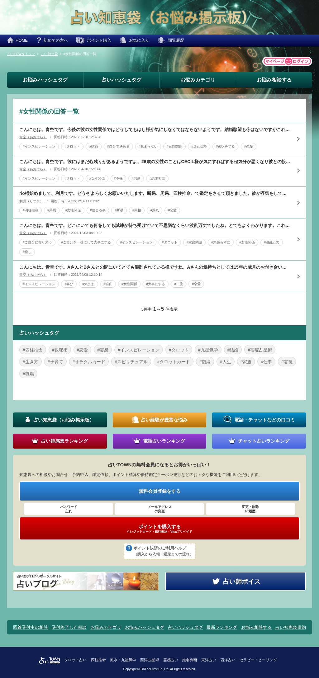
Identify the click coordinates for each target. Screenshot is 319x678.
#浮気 (154, 210)
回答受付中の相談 (30, 627)
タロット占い (75, 660)
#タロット (72, 146)
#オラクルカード (89, 361)
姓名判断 (189, 660)
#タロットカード (173, 361)
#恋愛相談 (157, 178)
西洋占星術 (149, 660)
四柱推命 (98, 660)
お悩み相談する (274, 79)
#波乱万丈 (271, 242)
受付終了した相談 (69, 627)
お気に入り (139, 40)
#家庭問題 (194, 242)
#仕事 (266, 361)
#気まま (88, 284)
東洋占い (208, 660)
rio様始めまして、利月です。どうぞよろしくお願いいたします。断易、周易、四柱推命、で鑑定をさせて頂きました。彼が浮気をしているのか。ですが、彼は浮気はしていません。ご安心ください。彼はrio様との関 (154, 193)
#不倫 (118, 178)
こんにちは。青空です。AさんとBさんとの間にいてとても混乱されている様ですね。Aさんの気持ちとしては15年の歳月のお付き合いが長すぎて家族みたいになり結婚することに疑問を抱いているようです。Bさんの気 (154, 267)
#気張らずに (220, 242)
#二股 (178, 284)
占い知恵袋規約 (290, 627)
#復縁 (205, 361)
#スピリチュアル (131, 361)
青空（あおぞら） (33, 137)
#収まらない (148, 146)
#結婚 (93, 146)
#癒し (27, 252)
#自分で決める (118, 146)
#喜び (68, 284)
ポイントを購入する (159, 528)
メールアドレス (159, 509)
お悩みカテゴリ (197, 79)
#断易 (119, 210)
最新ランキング (222, 627)
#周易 (51, 210)
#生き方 (30, 361)
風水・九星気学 (123, 660)
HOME (22, 40)
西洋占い (228, 660)
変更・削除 (250, 509)
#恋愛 (248, 146)
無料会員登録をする (160, 491)
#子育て (55, 361)
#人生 (225, 361)
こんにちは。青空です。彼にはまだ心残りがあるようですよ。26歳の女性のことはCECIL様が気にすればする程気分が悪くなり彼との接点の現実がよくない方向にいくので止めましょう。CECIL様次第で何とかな (154, 161)
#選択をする (225, 146)
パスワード (69, 509)
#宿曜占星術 (260, 349)
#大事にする (155, 284)
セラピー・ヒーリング (258, 660)
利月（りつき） (31, 201)
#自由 (108, 284)
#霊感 (102, 349)
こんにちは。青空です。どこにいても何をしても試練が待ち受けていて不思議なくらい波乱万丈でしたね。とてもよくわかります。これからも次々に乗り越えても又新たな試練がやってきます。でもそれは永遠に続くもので (154, 225)
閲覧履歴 (176, 40)
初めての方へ (56, 40)
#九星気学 (208, 349)
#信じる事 (98, 210)
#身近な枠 (199, 146)
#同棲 (136, 210)
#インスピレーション (39, 146)
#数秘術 (60, 349)
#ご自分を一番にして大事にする (86, 242)
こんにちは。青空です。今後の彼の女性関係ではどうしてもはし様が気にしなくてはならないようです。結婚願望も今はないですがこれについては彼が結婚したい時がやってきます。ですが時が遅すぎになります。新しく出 (154, 129)
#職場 (28, 373)
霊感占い (170, 660)
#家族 (246, 361)
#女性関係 (174, 146)
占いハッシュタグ (121, 79)
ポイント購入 (99, 40)
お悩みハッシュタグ (45, 79)
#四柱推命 (30, 210)
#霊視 (287, 361)
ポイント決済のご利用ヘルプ (163, 552)
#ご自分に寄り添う (37, 242)
